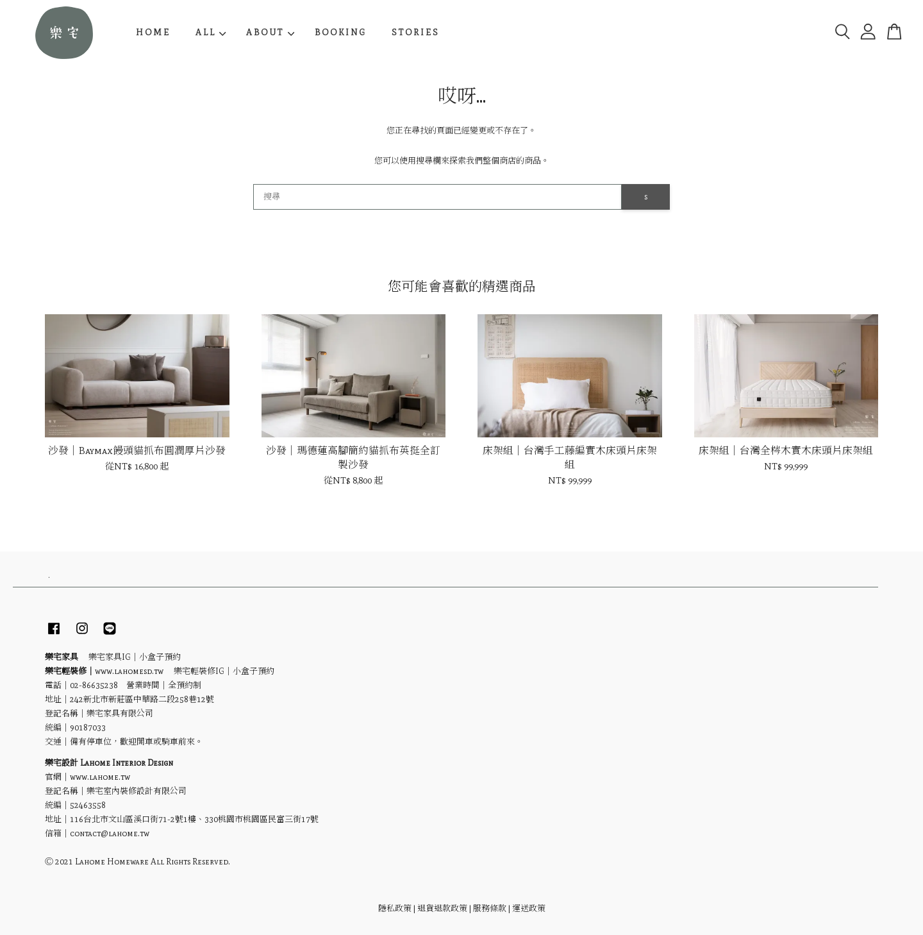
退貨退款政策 (442, 908)
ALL (210, 32)
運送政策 (528, 908)
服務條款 (489, 908)
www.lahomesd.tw (129, 671)
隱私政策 (395, 908)
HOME (153, 32)
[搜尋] (437, 197)
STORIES (416, 32)
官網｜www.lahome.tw (87, 777)
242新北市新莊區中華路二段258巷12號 (142, 699)
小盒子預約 (160, 657)
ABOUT (270, 32)
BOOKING (341, 32)
